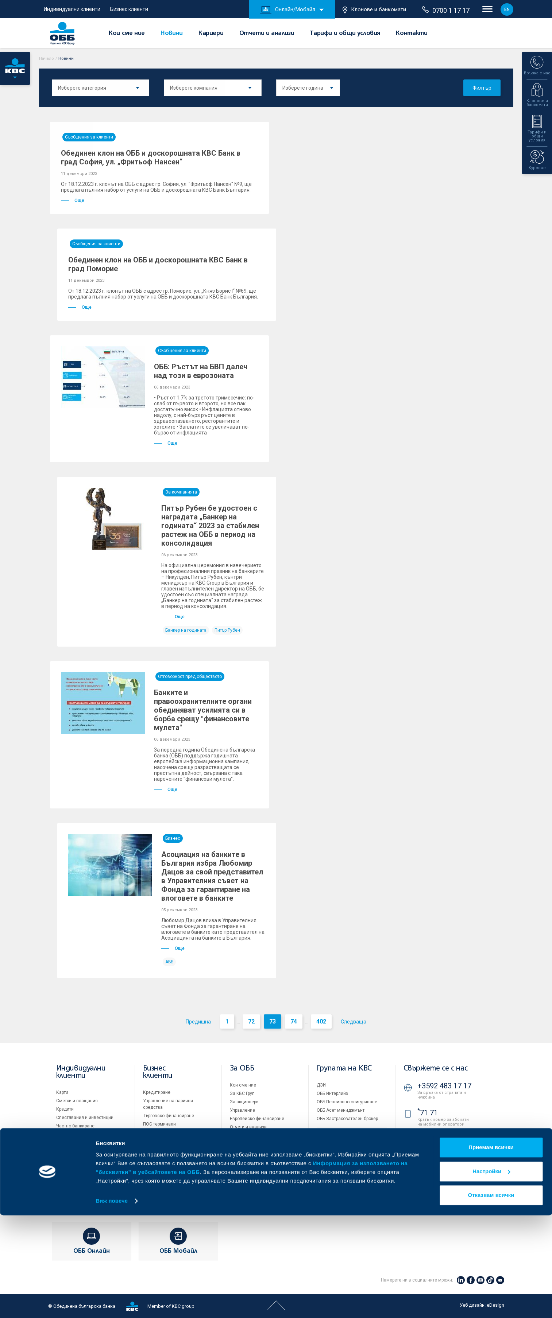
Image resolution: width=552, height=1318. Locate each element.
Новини (172, 33)
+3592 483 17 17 (444, 1085)
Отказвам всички (491, 1298)
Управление (242, 1110)
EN (507, 9)
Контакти (411, 33)
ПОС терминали (159, 1124)
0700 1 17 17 (446, 10)
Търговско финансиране (168, 1115)
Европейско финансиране (257, 1118)
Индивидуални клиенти (72, 9)
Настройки (491, 1274)
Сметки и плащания (77, 1100)
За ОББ (242, 1068)
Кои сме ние (127, 33)
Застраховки (69, 1134)
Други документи (248, 1143)
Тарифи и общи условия (345, 33)
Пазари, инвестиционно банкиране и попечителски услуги (171, 1139)
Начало (46, 58)
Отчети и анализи (266, 33)
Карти (62, 1092)
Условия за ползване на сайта (349, 1150)
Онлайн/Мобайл (287, 9)
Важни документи (335, 1175)
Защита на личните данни (344, 1167)
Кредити (65, 1109)
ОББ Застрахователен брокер (347, 1118)
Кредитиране (156, 1092)
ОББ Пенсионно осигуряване (347, 1101)
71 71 (427, 1112)
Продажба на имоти (337, 1134)
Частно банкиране (75, 1125)
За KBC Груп (242, 1093)
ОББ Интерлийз (332, 1093)
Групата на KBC (344, 1068)
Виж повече (112, 1304)
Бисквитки (327, 1159)
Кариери (210, 33)
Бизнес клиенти (129, 9)
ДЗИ (321, 1085)
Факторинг (154, 1154)
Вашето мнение (246, 1177)
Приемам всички (491, 1250)
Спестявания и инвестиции (84, 1117)
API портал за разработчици (345, 1184)
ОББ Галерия (243, 1152)
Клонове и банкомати (374, 9)
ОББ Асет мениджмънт (340, 1110)
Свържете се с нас (436, 1068)
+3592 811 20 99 (444, 1159)
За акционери (244, 1101)
